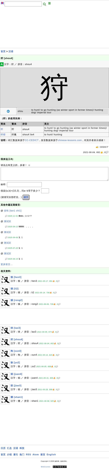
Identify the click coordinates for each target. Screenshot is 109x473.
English (51, 457)
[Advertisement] (54, 28)
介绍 (9, 457)
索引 (15, 457)
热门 (22, 457)
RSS (28, 457)
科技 (22, 451)
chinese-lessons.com (70, 140)
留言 (42, 457)
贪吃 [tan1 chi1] (13, 213)
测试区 (7, 224)
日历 (3, 451)
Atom (36, 457)
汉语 (11, 51)
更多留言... (7, 267)
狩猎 (3, 134)
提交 (26, 200)
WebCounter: (46, 469)
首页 (3, 51)
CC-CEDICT (32, 140)
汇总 (9, 451)
